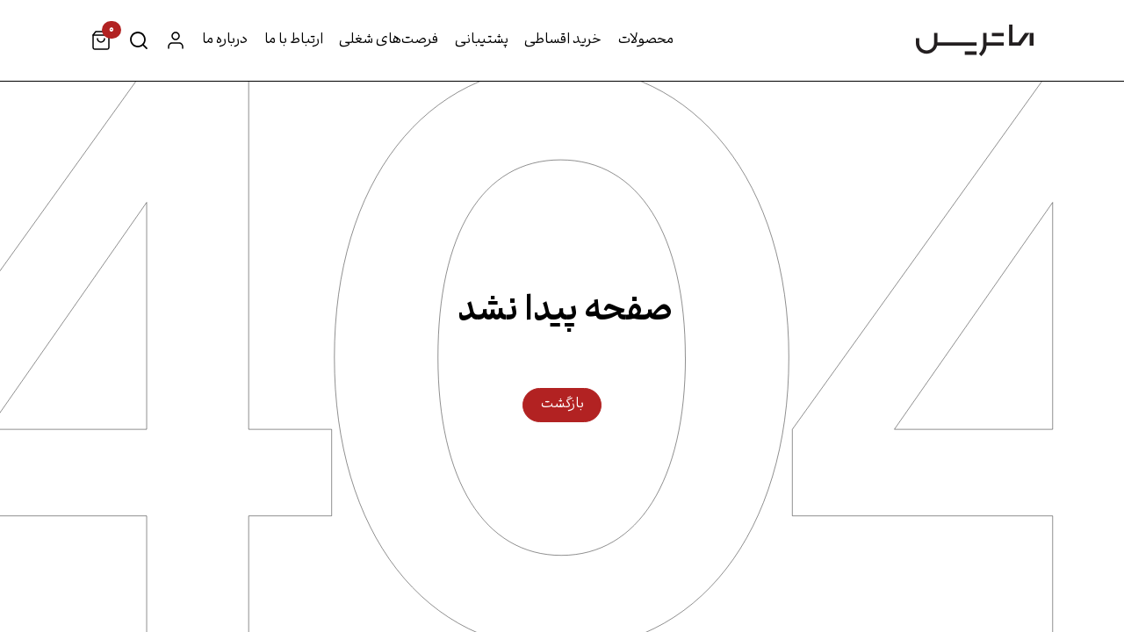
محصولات (646, 40)
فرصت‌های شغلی (388, 40)
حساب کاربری (175, 40)
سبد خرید (107, 34)
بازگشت (562, 404)
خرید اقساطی (563, 40)
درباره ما (225, 40)
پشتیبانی (481, 40)
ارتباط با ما (293, 40)
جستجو (138, 40)
